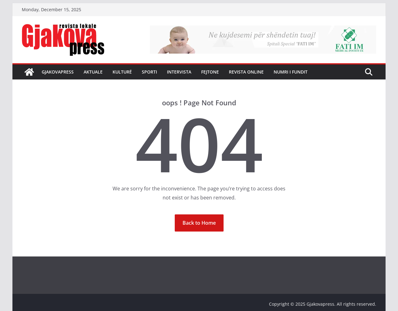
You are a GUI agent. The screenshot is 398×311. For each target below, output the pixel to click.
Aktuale (93, 72)
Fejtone (210, 72)
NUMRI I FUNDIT (291, 72)
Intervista (179, 72)
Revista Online (246, 72)
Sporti (149, 72)
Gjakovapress (58, 72)
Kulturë (122, 72)
